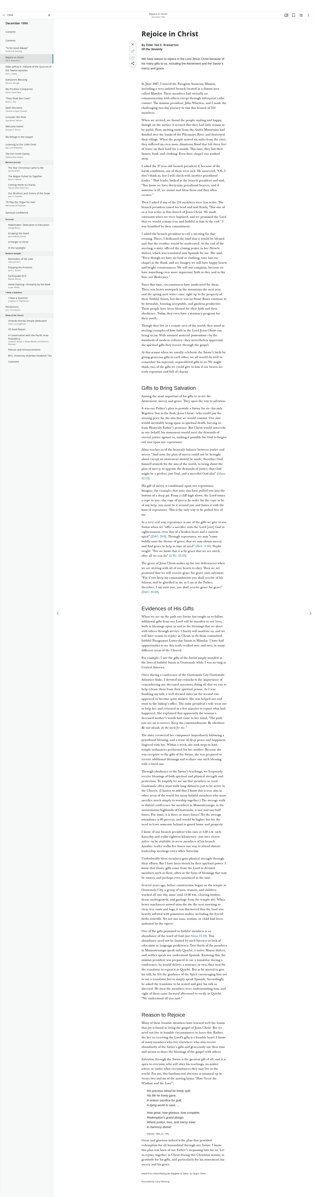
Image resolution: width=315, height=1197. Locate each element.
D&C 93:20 (150, 593)
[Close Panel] (49, 16)
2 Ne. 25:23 (177, 556)
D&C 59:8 (158, 537)
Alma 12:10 (198, 937)
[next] (310, 601)
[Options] (308, 16)
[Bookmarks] (293, 16)
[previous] (58, 601)
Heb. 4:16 (203, 547)
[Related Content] (301, 16)
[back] (4, 16)
